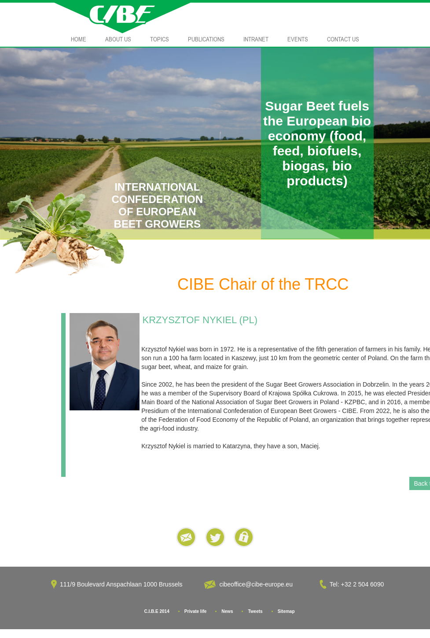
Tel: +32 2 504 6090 (358, 584)
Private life (195, 611)
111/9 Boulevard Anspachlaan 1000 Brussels (121, 584)
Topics (159, 39)
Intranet (255, 39)
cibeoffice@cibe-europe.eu (256, 584)
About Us (118, 39)
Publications (206, 39)
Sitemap (286, 611)
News (227, 611)
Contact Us (343, 39)
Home (78, 39)
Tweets (255, 611)
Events (297, 39)
